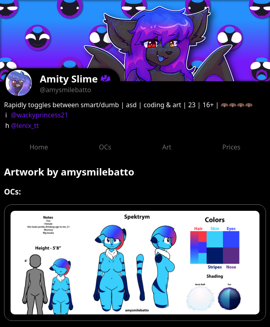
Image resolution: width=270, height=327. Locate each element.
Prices (231, 147)
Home (39, 147)
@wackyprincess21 (39, 114)
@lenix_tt (25, 125)
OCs (105, 147)
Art (166, 147)
